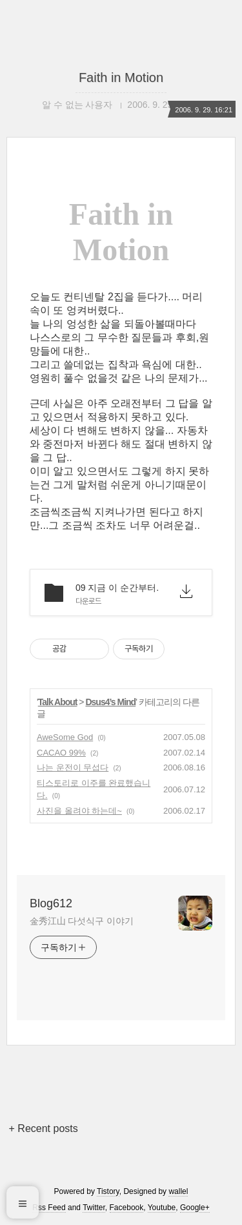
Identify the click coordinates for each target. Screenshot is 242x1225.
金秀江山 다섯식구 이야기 (81, 921)
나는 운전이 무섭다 (72, 767)
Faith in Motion (121, 77)
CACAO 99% (61, 752)
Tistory (108, 1191)
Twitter (94, 1207)
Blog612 (51, 903)
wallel (178, 1191)
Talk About (57, 702)
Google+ (195, 1207)
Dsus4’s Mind (110, 702)
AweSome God (65, 737)
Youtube (162, 1207)
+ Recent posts (43, 1128)
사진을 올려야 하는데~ (79, 811)
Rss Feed (48, 1207)
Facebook (127, 1207)
